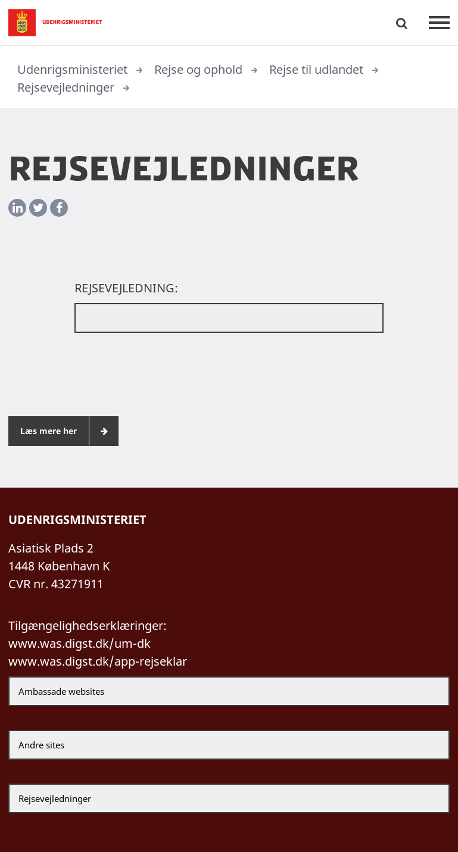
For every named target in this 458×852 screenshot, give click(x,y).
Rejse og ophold (198, 69)
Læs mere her (48, 430)
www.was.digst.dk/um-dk (79, 643)
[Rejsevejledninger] (229, 798)
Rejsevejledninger (65, 87)
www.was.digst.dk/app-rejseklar (97, 661)
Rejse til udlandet (316, 69)
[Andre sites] (229, 745)
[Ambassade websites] (229, 691)
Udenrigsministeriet (72, 69)
